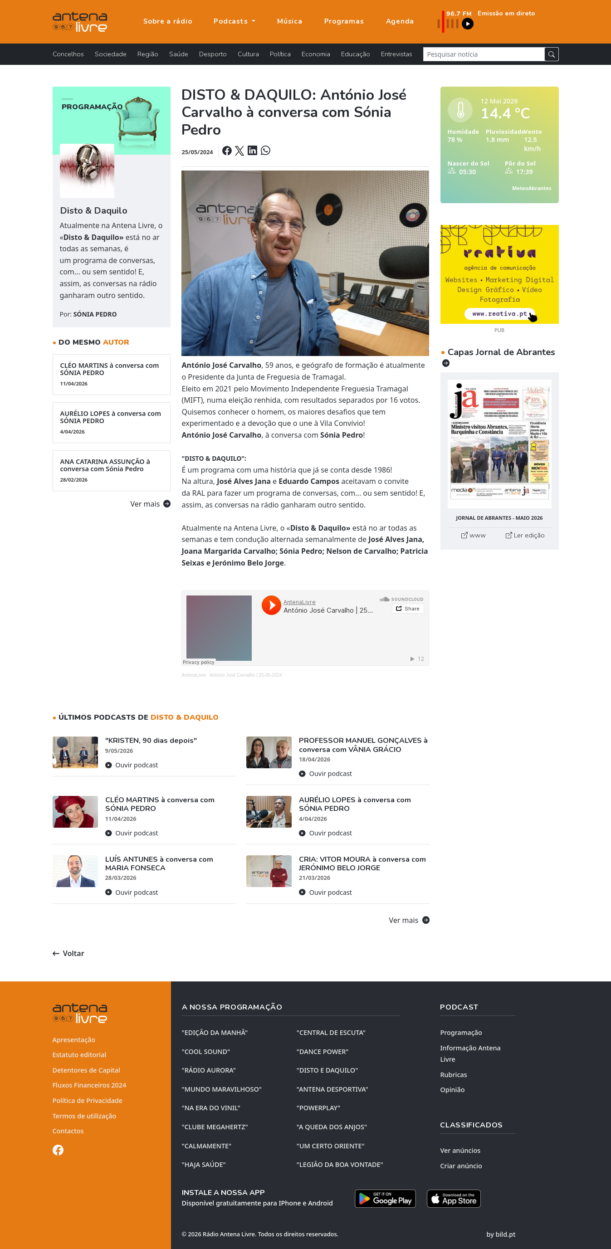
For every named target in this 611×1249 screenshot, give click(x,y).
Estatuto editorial (80, 1054)
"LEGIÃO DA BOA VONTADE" (340, 1164)
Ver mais (151, 504)
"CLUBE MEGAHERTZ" (215, 1126)
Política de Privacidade (88, 1100)
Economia (316, 54)
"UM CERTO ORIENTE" (331, 1146)
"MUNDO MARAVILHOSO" (222, 1089)
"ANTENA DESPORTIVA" (332, 1089)
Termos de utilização (85, 1116)
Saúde (178, 54)
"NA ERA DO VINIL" (211, 1107)
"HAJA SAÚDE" (204, 1164)
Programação (461, 1032)
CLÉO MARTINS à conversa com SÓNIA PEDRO (111, 374)
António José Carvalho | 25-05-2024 (246, 675)
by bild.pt (501, 1234)
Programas (344, 21)
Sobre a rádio (167, 21)
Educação (355, 54)
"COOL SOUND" (206, 1051)
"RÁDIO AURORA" (209, 1070)
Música (290, 21)
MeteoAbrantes (531, 188)
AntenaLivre (193, 675)
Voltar (68, 953)
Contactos (68, 1131)
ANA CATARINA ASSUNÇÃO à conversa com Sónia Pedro (111, 470)
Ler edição (525, 535)
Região (147, 54)
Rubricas (453, 1074)
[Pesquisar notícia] (484, 54)
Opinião (452, 1089)
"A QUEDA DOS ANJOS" (332, 1126)
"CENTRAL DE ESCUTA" (331, 1032)
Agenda (400, 21)
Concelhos (68, 54)
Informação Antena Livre (470, 1054)
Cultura (248, 54)
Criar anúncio (461, 1165)
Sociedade (111, 54)
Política (280, 54)
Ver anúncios (460, 1150)
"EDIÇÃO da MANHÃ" (215, 1032)
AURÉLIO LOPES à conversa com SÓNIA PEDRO (111, 422)
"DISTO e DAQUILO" (327, 1070)
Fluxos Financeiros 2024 (90, 1085)
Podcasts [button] (232, 21)
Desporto (213, 54)
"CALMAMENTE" (207, 1146)
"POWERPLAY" (318, 1107)
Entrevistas (396, 54)
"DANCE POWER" (323, 1051)
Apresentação (74, 1039)
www (473, 535)
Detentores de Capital (86, 1070)
